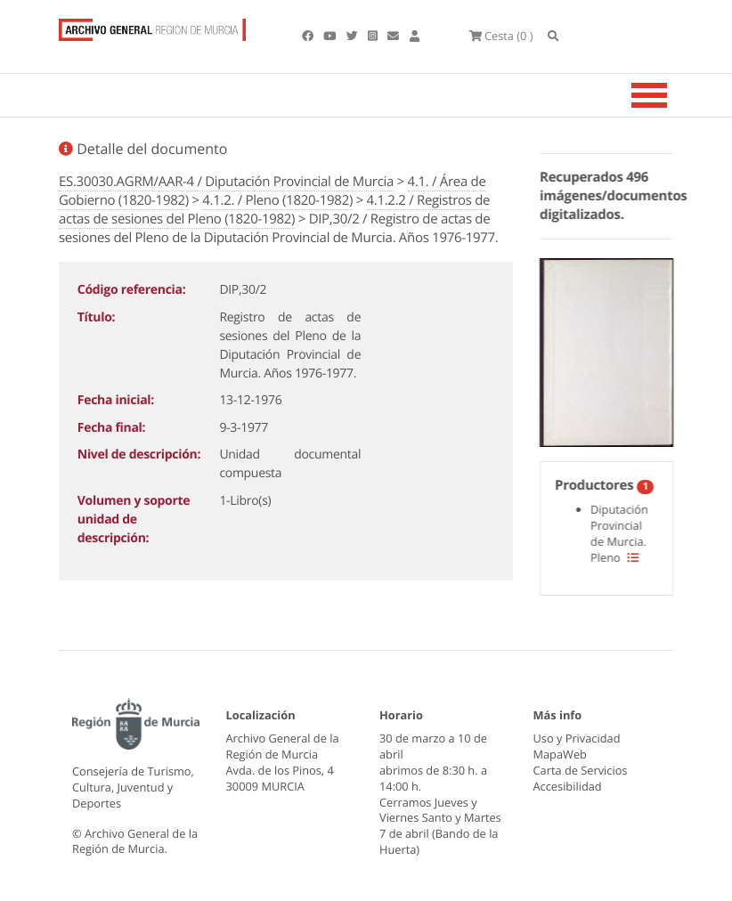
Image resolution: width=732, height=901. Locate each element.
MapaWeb (560, 754)
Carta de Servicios (580, 770)
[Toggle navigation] (671, 95)
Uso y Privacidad (577, 738)
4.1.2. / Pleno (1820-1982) (277, 200)
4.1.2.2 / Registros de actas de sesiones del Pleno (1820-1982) (274, 209)
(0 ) (501, 36)
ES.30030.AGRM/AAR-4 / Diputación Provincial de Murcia (226, 182)
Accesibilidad (567, 786)
